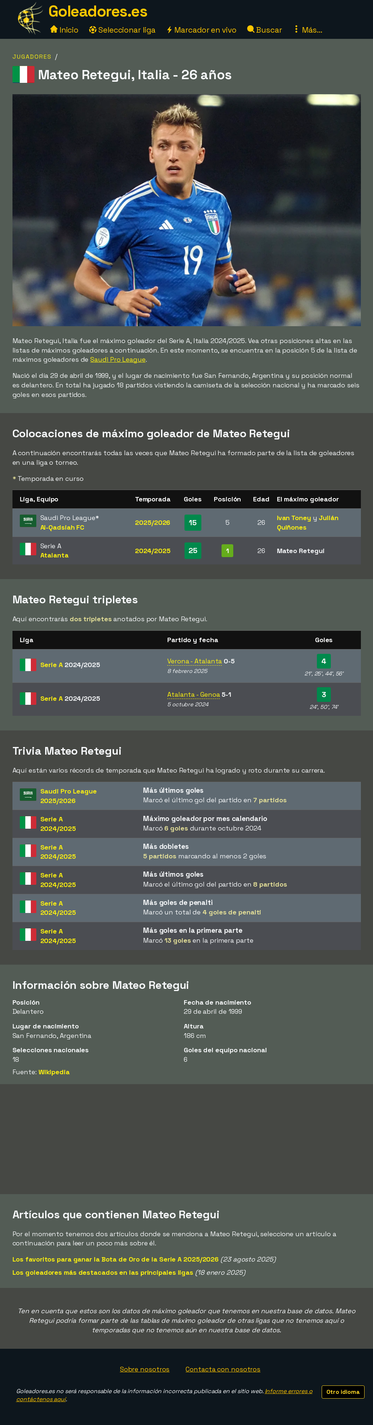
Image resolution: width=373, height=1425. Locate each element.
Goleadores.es (97, 11)
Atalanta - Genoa (193, 694)
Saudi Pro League (117, 359)
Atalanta (54, 555)
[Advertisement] (186, 1139)
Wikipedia (54, 1072)
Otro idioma (343, 1392)
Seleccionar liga (122, 30)
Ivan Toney (294, 517)
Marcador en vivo (201, 30)
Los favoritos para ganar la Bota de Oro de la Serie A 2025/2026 (115, 1259)
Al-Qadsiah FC (62, 527)
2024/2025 (153, 550)
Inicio (64, 30)
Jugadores (32, 56)
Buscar (264, 30)
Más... (307, 30)
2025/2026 (152, 522)
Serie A (70, 664)
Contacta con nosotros (223, 1369)
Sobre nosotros (145, 1369)
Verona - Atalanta (194, 661)
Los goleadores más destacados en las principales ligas (103, 1272)
